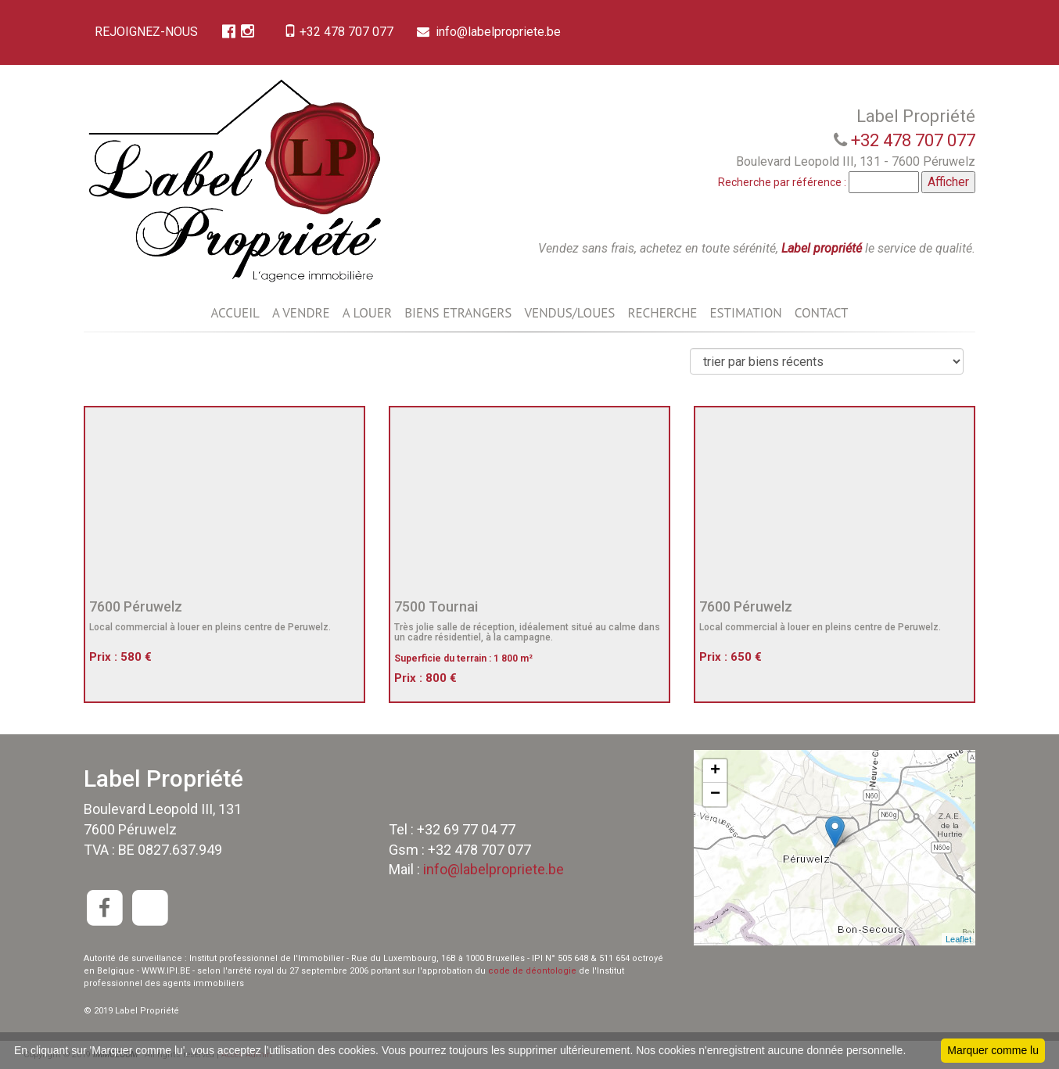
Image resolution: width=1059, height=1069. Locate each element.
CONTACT (822, 312)
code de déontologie (532, 971)
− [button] (715, 794)
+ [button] (715, 771)
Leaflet (958, 939)
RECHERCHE (662, 312)
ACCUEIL (234, 312)
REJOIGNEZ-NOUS (147, 31)
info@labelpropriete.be (493, 31)
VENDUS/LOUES (569, 312)
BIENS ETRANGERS (458, 312)
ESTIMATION (745, 312)
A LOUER (367, 312)
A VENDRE (301, 312)
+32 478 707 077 (342, 31)
